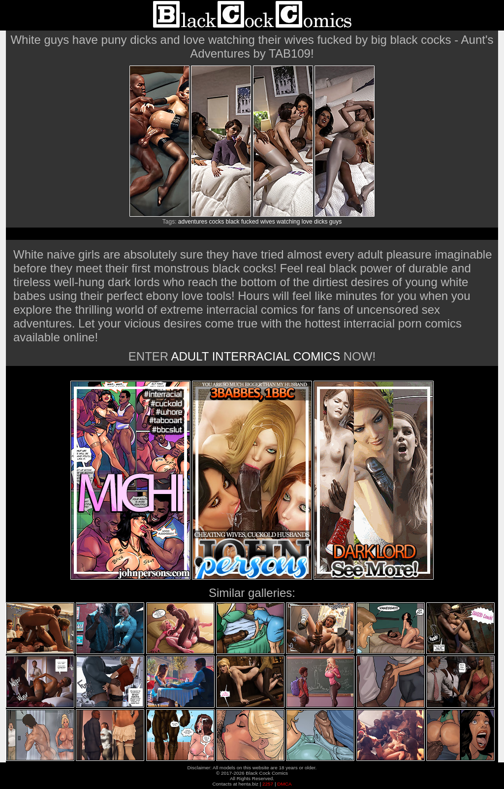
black (233, 221)
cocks (216, 221)
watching (288, 221)
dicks (320, 221)
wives (267, 221)
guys (335, 221)
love (307, 221)
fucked (249, 221)
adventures (192, 221)
